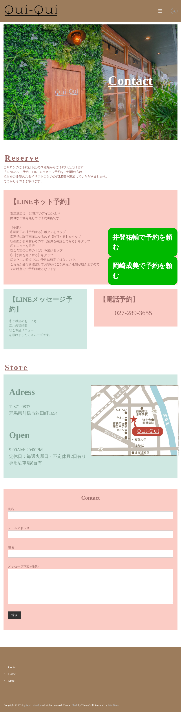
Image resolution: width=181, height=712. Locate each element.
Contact (13, 667)
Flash (74, 705)
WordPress (114, 705)
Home (12, 674)
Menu (11, 681)
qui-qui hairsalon (33, 705)
